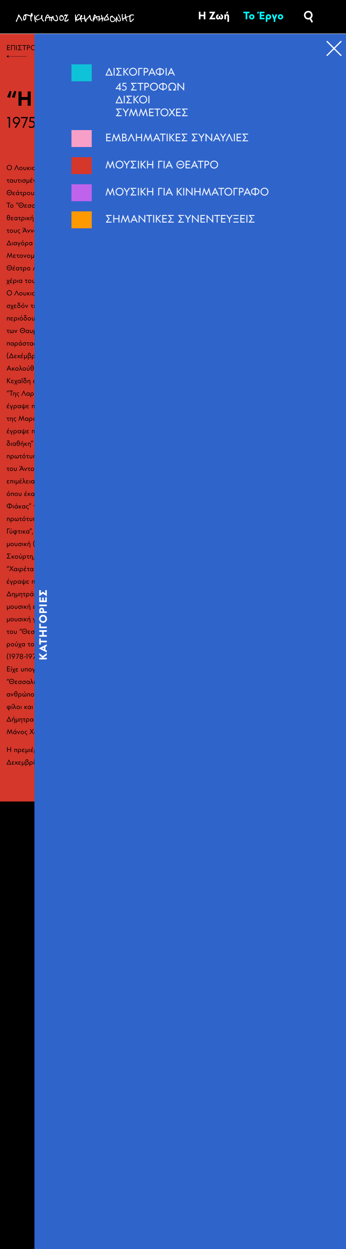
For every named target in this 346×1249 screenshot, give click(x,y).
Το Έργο (263, 16)
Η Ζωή (214, 16)
